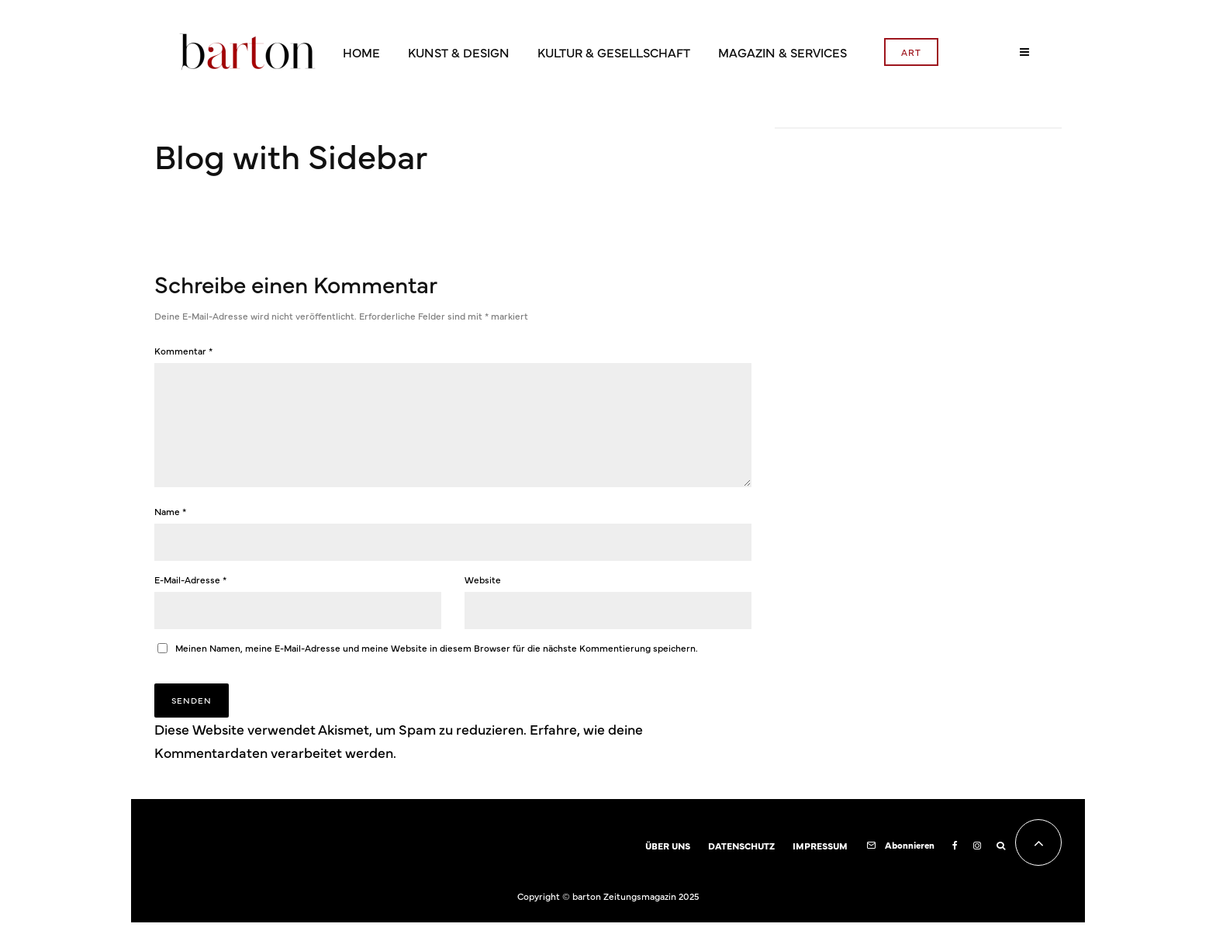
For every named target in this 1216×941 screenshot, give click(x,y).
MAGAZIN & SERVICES (782, 52)
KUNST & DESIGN (459, 52)
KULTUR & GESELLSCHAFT (613, 52)
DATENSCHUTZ (741, 864)
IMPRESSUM (820, 864)
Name (170, 530)
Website (483, 598)
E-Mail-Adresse (190, 598)
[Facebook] (955, 864)
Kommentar (183, 350)
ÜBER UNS (667, 864)
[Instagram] (977, 864)
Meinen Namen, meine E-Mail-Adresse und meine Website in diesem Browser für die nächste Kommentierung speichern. (436, 666)
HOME (361, 52)
